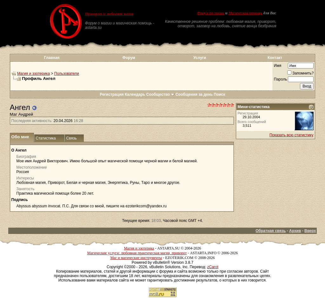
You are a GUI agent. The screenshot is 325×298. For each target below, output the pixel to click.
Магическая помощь (245, 13)
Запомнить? (300, 73)
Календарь (135, 94)
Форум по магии (210, 13)
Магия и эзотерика (33, 73)
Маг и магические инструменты (136, 258)
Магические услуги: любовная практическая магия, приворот (137, 253)
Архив (295, 231)
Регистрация (111, 94)
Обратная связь (270, 231)
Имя (277, 65)
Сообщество (160, 94)
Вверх (310, 231)
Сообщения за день (194, 94)
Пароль (280, 79)
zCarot (212, 267)
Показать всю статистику (291, 135)
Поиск (219, 94)
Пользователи (66, 73)
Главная (52, 57)
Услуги (199, 57)
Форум (129, 57)
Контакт (275, 57)
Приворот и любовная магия (109, 14)
